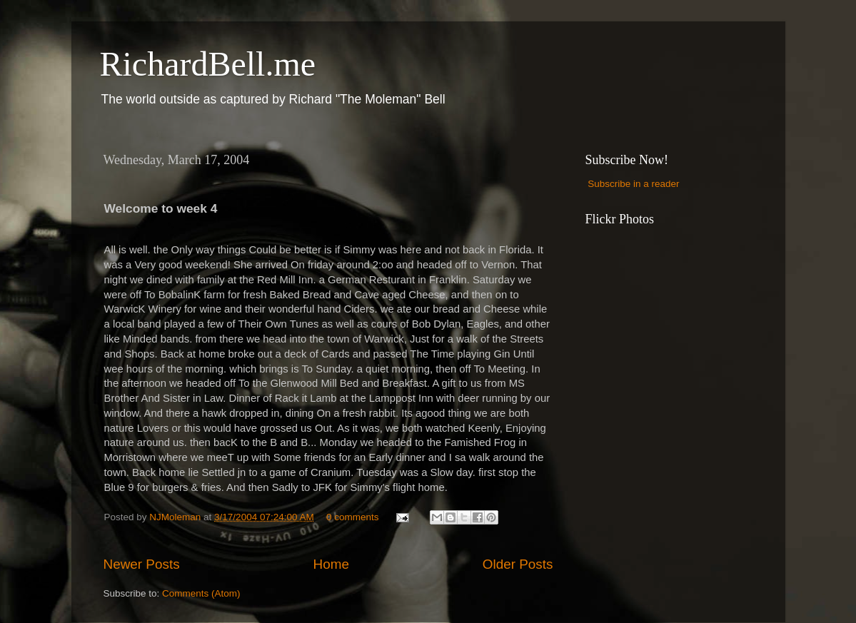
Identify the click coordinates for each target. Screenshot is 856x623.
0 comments (352, 517)
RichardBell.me (208, 64)
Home (331, 564)
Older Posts (518, 564)
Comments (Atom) (201, 593)
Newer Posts (142, 564)
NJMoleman (176, 517)
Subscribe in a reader (633, 183)
